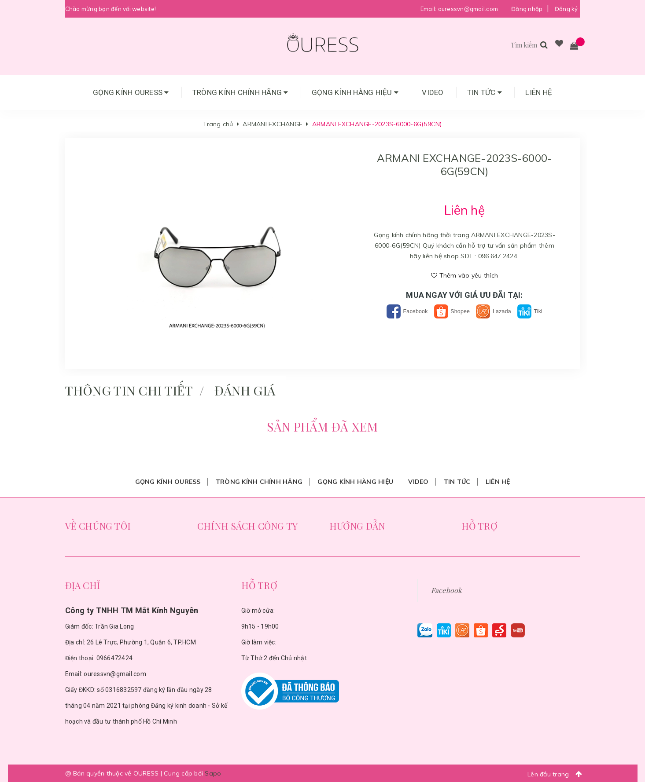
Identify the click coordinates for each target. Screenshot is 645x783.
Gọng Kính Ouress (131, 92)
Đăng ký (566, 8)
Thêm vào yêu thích (464, 275)
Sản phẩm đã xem (322, 427)
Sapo (213, 774)
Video (432, 92)
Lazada (499, 311)
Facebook (399, 311)
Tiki (540, 311)
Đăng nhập (526, 8)
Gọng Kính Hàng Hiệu (355, 92)
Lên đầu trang (557, 775)
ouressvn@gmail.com (468, 8)
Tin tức (484, 92)
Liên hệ (538, 92)
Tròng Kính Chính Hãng (240, 92)
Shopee (451, 311)
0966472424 (114, 658)
